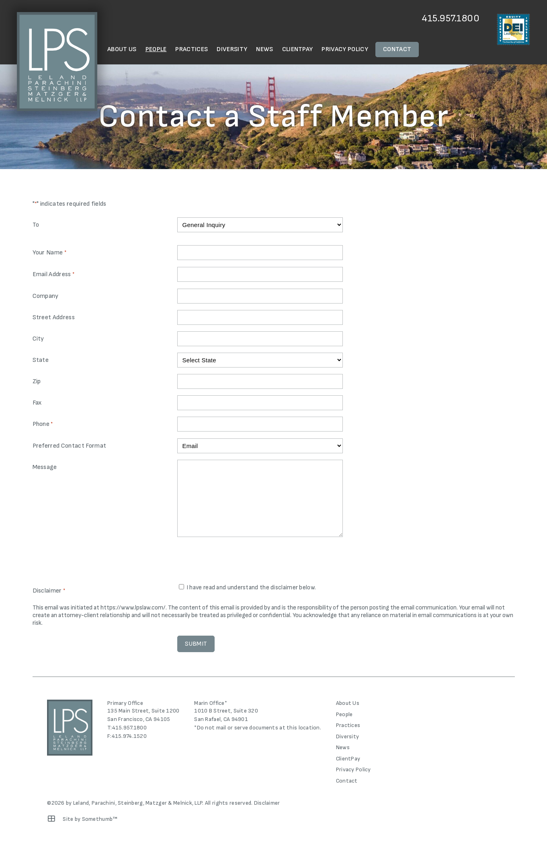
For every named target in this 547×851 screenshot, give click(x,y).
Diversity (232, 49)
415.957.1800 (450, 18)
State (41, 360)
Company (46, 296)
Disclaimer (267, 802)
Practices (191, 49)
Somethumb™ (100, 819)
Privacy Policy (345, 49)
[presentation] (238, 561)
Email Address (54, 274)
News (264, 49)
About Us (122, 49)
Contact (397, 49)
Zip (37, 381)
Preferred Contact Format (70, 446)
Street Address (54, 317)
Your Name (49, 253)
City (38, 339)
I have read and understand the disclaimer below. (251, 587)
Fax (37, 403)
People (156, 49)
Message (45, 467)
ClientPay (297, 49)
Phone (43, 424)
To (36, 225)
